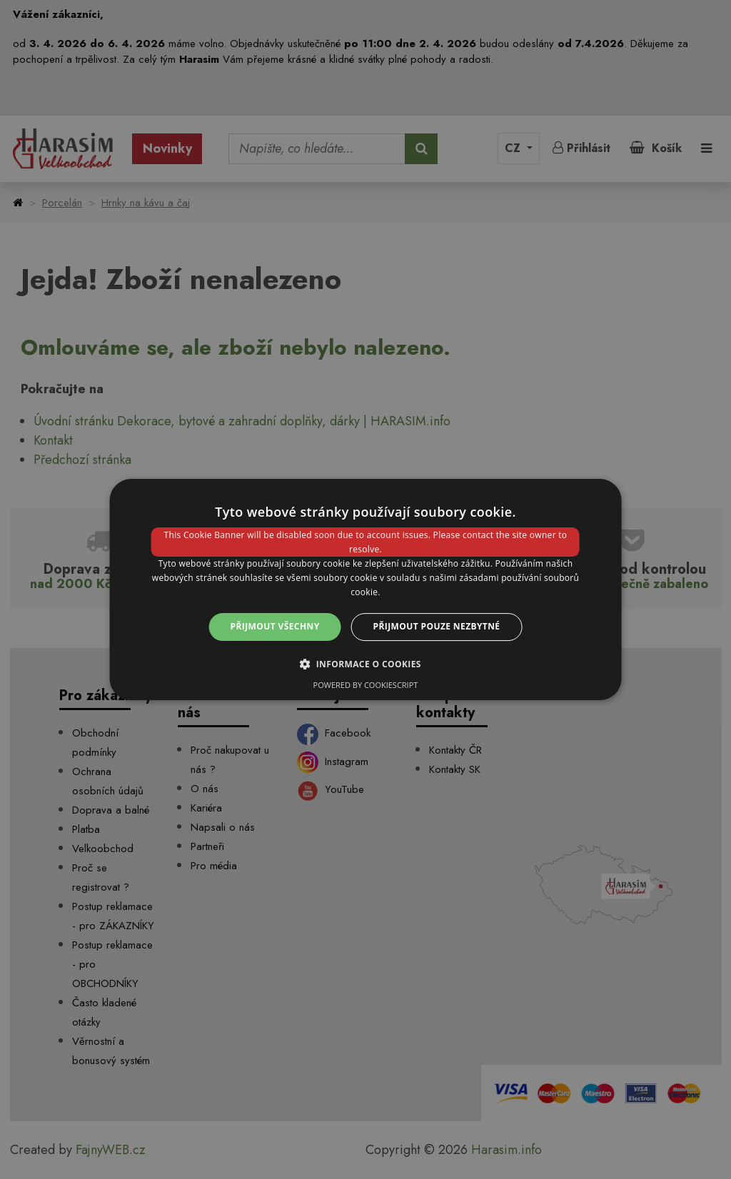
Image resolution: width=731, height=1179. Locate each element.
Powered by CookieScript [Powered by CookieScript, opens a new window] (365, 684)
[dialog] (366, 589)
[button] (365, 663)
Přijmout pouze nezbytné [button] (436, 626)
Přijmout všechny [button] (275, 626)
